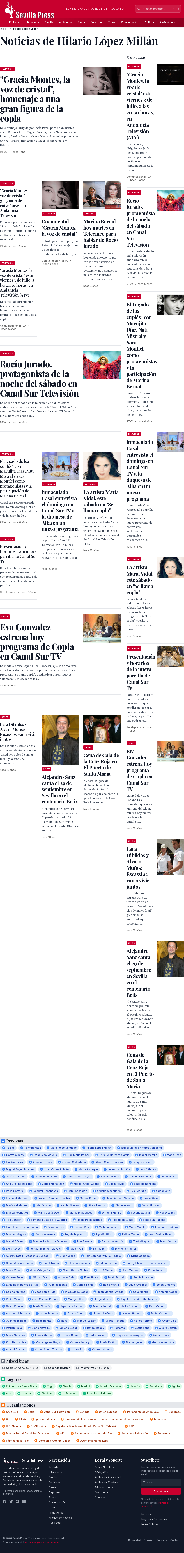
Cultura (149, 22)
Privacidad (134, 1540)
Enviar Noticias (149, 1524)
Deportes (96, 22)
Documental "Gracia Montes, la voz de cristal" (59, 227)
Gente (81, 22)
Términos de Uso (105, 1487)
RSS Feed (55, 1522)
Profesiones (167, 22)
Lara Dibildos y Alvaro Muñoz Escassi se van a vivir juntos (18, 731)
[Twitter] (11, 1501)
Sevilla (49, 22)
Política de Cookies (106, 1482)
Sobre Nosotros (104, 1467)
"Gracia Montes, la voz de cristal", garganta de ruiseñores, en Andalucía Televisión (16, 203)
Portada (14, 22)
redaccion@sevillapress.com (42, 1542)
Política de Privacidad (108, 1477)
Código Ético (102, 1472)
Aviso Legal (101, 1492)
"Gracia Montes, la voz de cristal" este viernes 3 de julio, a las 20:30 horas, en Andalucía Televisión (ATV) (17, 282)
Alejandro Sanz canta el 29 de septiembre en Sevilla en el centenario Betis (59, 789)
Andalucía (65, 22)
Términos (162, 1540)
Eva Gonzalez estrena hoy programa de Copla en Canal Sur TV (139, 770)
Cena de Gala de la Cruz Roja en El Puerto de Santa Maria (101, 764)
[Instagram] (17, 1501)
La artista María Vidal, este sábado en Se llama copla (101, 501)
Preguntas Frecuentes (154, 1519)
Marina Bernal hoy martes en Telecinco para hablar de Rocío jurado (100, 233)
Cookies (149, 1540)
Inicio (3, 28)
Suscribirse (161, 1491)
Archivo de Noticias (60, 1517)
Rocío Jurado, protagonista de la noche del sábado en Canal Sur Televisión (140, 222)
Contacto (100, 1497)
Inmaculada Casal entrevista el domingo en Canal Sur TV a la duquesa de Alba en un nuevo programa (60, 510)
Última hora (32, 22)
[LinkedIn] (24, 1501)
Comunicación (130, 22)
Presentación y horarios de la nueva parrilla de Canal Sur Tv (18, 554)
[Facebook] (4, 1501)
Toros (111, 22)
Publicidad (147, 1514)
